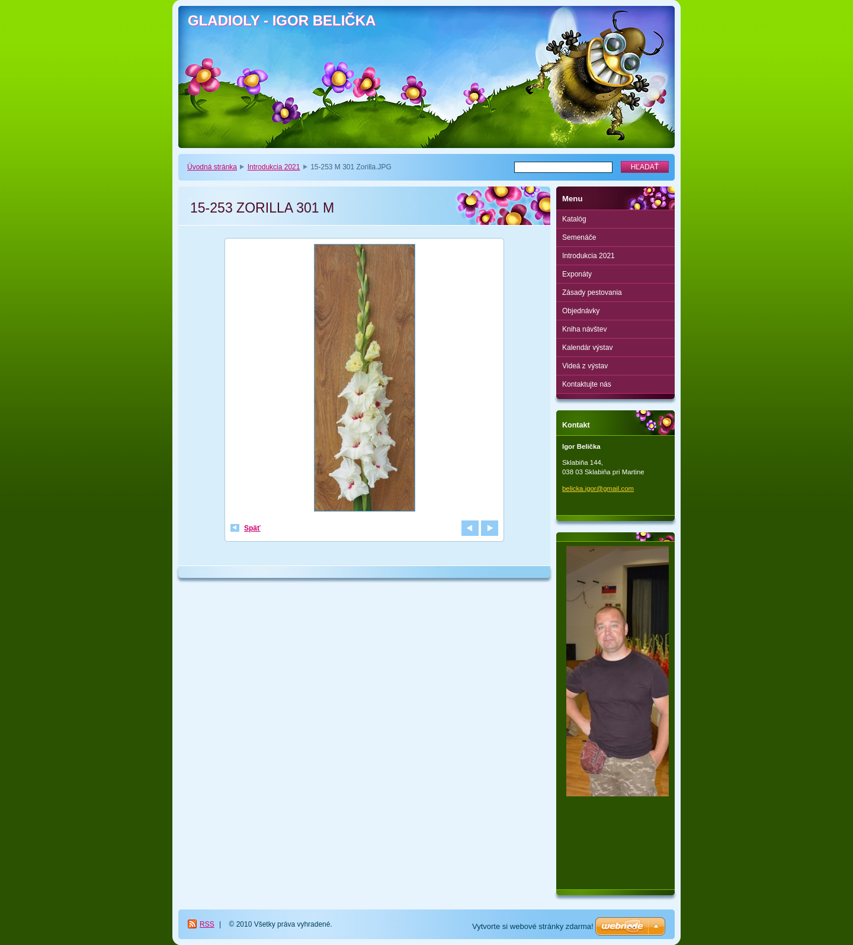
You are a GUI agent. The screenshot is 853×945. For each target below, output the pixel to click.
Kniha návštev (584, 329)
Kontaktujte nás (586, 384)
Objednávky (580, 311)
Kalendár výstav (587, 347)
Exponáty (577, 274)
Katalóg (574, 219)
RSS (207, 924)
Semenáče (579, 237)
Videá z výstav (585, 366)
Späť (252, 528)
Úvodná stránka (212, 167)
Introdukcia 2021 (274, 167)
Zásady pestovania (592, 292)
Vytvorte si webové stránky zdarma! (533, 926)
